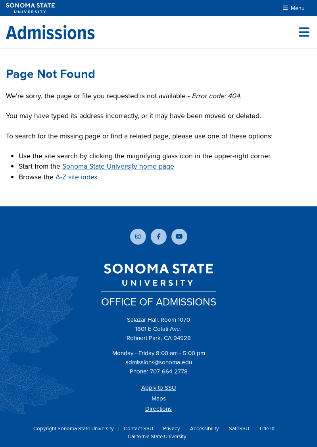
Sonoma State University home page (118, 166)
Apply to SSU (158, 387)
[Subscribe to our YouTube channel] (179, 237)
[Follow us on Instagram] (138, 237)
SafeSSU (239, 428)
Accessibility (205, 428)
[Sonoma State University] (30, 8)
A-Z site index (77, 177)
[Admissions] (50, 32)
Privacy (172, 428)
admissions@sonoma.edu (158, 362)
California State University (157, 436)
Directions (158, 408)
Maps (159, 398)
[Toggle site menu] (304, 32)
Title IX (267, 428)
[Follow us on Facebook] (159, 237)
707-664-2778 (169, 371)
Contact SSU (139, 428)
